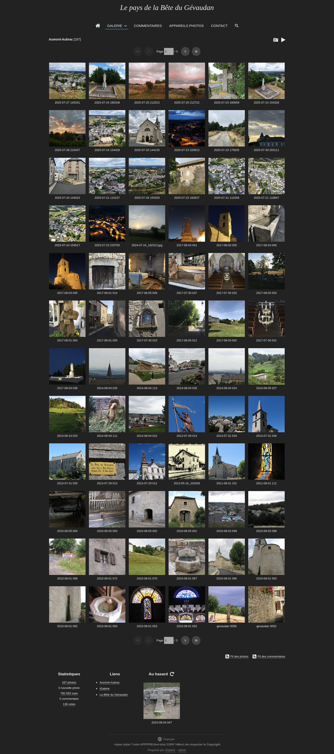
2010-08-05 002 (147, 531)
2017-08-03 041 (187, 245)
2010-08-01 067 (187, 578)
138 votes (69, 704)
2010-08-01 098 (67, 578)
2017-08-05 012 (187, 340)
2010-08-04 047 (162, 722)
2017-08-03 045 (67, 293)
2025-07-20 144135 (147, 150)
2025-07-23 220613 (187, 150)
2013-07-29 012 (147, 483)
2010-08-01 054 (107, 626)
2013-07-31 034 (226, 435)
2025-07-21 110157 (107, 197)
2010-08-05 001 (187, 531)
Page (159, 51)
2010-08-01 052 (187, 626)
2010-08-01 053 (147, 626)
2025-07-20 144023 (67, 197)
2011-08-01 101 (226, 483)
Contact (219, 26)
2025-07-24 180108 (107, 102)
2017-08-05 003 (266, 293)
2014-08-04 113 (147, 388)
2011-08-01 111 (266, 483)
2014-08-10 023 (67, 435)
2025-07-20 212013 (147, 102)
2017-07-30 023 (147, 340)
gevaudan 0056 (226, 626)
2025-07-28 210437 (67, 150)
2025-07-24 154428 (107, 150)
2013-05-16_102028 (187, 483)
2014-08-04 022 (147, 435)
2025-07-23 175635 (226, 150)
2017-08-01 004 (67, 340)
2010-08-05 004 (67, 531)
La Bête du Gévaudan (114, 694)
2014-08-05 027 (266, 388)
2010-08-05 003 (107, 531)
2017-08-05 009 (147, 293)
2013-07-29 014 (187, 435)
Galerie (114, 26)
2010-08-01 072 (107, 578)
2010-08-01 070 (147, 578)
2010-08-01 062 (67, 626)
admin (182, 750)
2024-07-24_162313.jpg (147, 245)
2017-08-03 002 (226, 340)
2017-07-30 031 (266, 340)
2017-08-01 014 (107, 293)
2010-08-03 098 (266, 531)
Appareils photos (186, 26)
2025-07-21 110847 (266, 197)
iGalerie (105, 688)
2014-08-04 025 (107, 388)
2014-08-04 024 (226, 388)
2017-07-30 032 (226, 293)
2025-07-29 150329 (147, 197)
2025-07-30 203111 (266, 150)
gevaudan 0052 (266, 626)
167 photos (69, 682)
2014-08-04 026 (187, 388)
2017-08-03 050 (226, 245)
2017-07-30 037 (187, 293)
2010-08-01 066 (226, 578)
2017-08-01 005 (107, 340)
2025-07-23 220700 (107, 245)
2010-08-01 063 (266, 578)
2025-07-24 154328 (266, 102)
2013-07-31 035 (67, 483)
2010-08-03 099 (226, 531)
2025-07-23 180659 (226, 102)
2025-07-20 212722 (187, 102)
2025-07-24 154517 (67, 245)
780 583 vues (69, 693)
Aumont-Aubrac (61, 39)
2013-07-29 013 (107, 483)
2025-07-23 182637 (187, 197)
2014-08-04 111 (107, 435)
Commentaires (148, 26)
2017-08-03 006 (266, 245)
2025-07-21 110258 (226, 197)
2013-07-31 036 (266, 435)
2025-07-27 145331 (67, 102)
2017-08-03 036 (67, 388)
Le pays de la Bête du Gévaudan (167, 7)
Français (165, 739)
